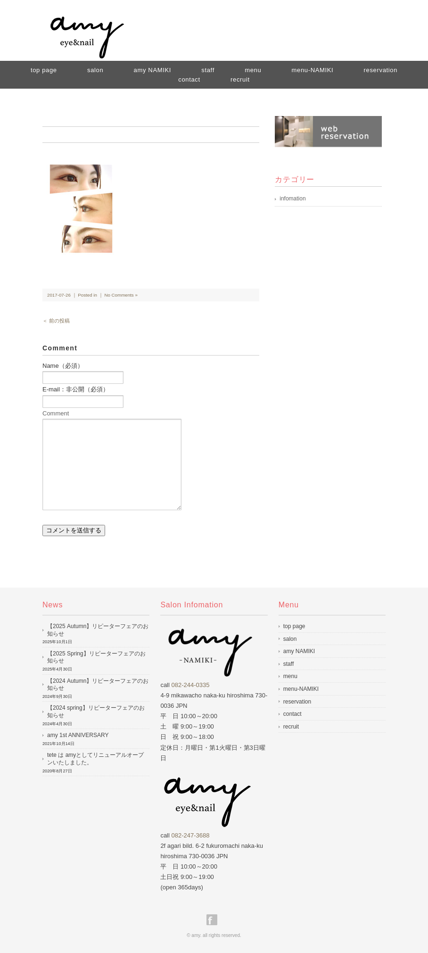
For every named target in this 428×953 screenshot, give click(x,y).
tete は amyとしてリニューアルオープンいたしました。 (95, 759)
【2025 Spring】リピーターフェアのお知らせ (96, 657)
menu (290, 676)
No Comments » (120, 295)
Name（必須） (62, 365)
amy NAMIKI (152, 70)
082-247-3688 (191, 835)
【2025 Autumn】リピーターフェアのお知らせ (97, 630)
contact (189, 79)
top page (44, 70)
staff (288, 664)
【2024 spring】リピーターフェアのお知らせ (96, 711)
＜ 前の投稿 (56, 320)
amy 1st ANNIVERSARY (78, 735)
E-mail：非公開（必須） (75, 389)
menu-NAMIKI (313, 70)
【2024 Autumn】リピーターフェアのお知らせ (97, 685)
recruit (240, 79)
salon (95, 70)
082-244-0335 (191, 684)
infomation (292, 198)
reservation (380, 70)
